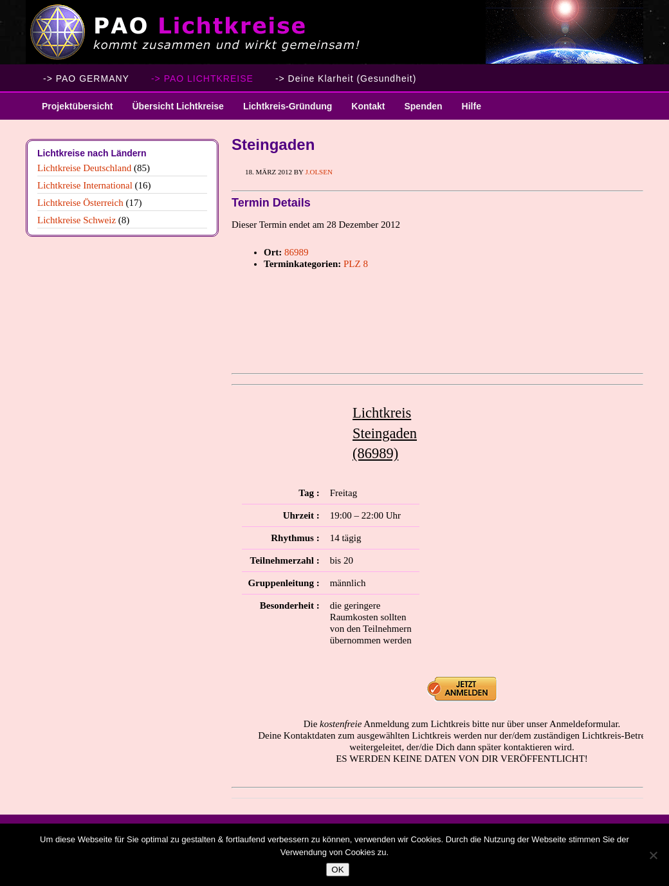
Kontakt (368, 106)
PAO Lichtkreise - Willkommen (334, 32)
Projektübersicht (72, 110)
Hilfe (471, 106)
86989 (296, 252)
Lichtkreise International (85, 185)
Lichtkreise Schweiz (76, 220)
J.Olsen (318, 172)
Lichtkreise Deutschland (84, 168)
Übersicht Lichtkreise (172, 110)
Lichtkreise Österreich (80, 203)
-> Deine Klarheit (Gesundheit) (346, 78)
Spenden (423, 106)
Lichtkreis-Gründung (283, 110)
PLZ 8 (356, 264)
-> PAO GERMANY (86, 78)
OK (337, 869)
